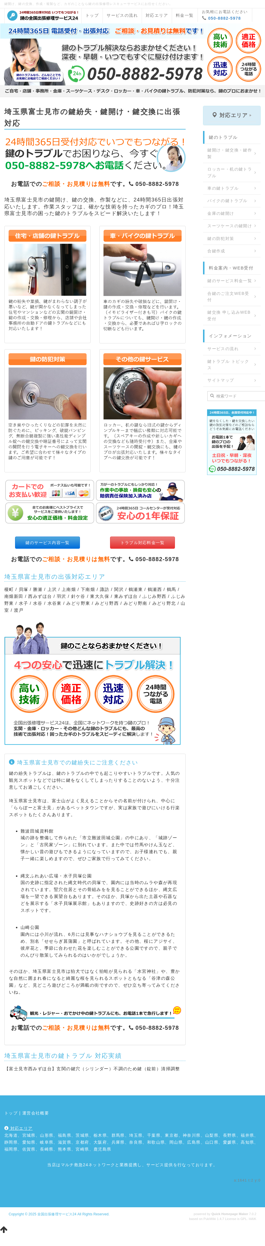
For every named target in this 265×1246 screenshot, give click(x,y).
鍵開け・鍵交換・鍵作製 (229, 153)
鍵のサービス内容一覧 (47, 542)
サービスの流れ (122, 15)
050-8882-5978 (224, 18)
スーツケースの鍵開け (229, 225)
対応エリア (157, 15)
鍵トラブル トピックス (228, 364)
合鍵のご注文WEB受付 (228, 296)
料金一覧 (185, 15)
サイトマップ (220, 380)
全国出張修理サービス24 (56, 1214)
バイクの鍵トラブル (227, 200)
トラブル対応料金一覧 (142, 542)
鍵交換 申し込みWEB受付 (229, 315)
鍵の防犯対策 (220, 238)
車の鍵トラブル (223, 188)
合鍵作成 (216, 251)
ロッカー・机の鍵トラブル (229, 172)
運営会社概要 (35, 1113)
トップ (92, 15)
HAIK (252, 1219)
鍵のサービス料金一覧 (229, 280)
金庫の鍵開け (220, 213)
